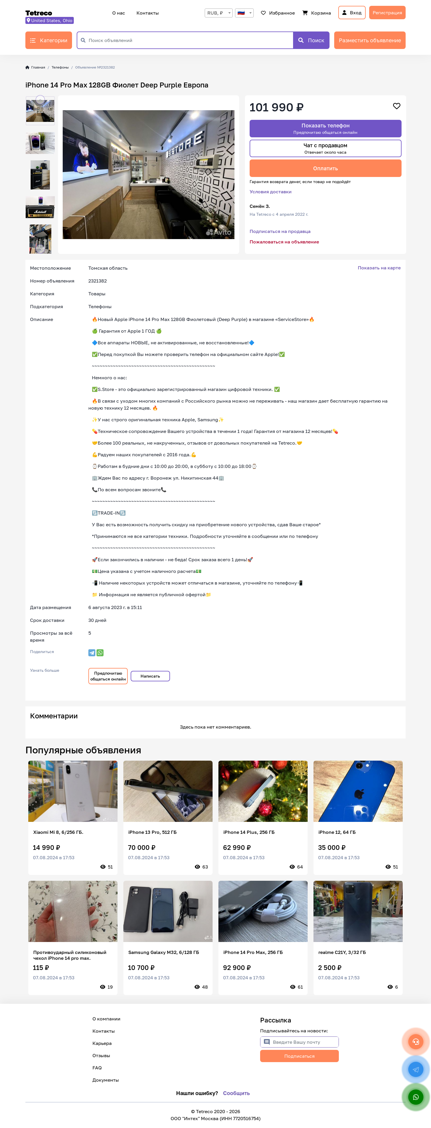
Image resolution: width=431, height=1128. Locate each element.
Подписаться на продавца (280, 231)
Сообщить (236, 1093)
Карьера (102, 1043)
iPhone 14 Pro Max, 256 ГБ (253, 952)
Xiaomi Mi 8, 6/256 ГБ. (58, 832)
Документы (105, 1080)
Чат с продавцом (325, 148)
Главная (35, 67)
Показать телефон (325, 128)
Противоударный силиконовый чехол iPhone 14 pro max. (69, 955)
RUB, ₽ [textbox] (215, 13)
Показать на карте (379, 268)
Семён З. (260, 206)
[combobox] (219, 12)
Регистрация (387, 12)
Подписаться (299, 1056)
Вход (352, 12)
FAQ (97, 1068)
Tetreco (38, 12)
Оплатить (325, 168)
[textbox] (244, 13)
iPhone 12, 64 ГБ (337, 832)
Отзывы (101, 1055)
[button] (40, 99)
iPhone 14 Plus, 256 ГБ (249, 832)
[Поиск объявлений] (191, 40)
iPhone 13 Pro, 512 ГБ (152, 832)
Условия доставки (271, 191)
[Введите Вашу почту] (306, 1042)
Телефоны (60, 67)
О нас (118, 13)
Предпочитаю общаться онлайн (108, 676)
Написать (150, 675)
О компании (106, 1019)
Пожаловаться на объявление (284, 242)
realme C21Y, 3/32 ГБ (342, 952)
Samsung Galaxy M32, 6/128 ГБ (163, 952)
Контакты (146, 13)
